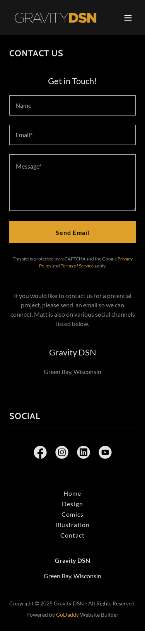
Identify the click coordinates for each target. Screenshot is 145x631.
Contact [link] (72, 535)
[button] (128, 18)
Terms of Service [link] (77, 266)
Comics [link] (72, 514)
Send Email (72, 232)
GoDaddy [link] (67, 614)
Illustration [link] (72, 524)
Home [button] (72, 493)
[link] (53, 17)
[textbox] (72, 105)
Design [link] (72, 503)
